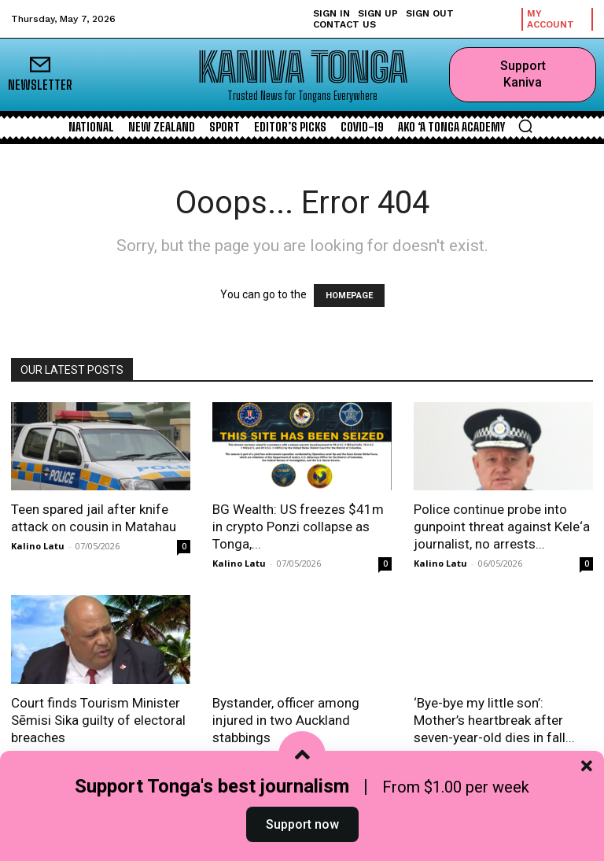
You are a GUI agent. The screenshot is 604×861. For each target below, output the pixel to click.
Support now (302, 824)
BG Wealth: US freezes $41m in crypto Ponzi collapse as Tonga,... (298, 526)
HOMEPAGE (349, 295)
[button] (525, 126)
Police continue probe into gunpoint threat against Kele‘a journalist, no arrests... (502, 526)
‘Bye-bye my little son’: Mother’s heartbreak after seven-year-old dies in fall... (494, 720)
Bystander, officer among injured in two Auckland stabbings (285, 720)
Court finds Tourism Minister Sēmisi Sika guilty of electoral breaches (98, 720)
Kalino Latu (37, 546)
